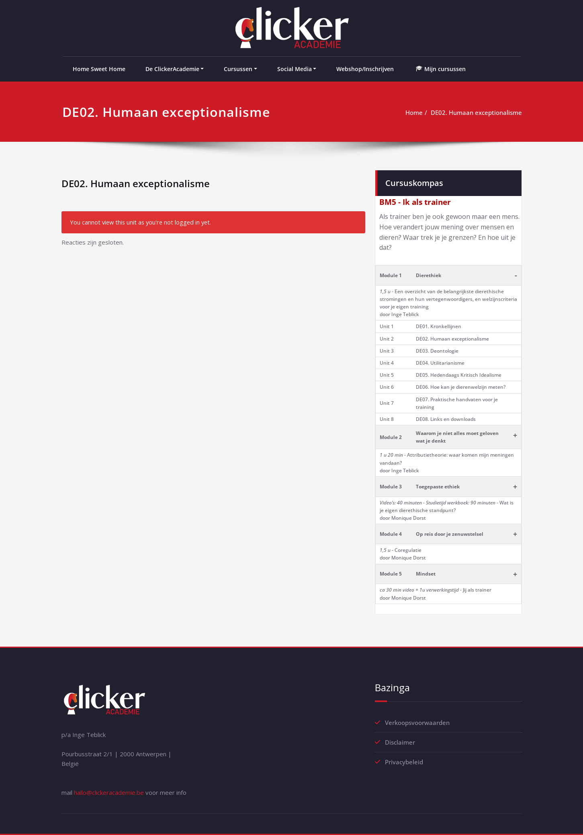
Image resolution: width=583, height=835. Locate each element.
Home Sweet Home (99, 69)
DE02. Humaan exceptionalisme (476, 112)
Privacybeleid (404, 762)
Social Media (294, 69)
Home (414, 112)
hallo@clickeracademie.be (109, 792)
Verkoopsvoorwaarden (417, 723)
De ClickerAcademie (172, 69)
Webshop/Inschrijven (365, 69)
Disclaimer (400, 742)
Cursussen (238, 69)
